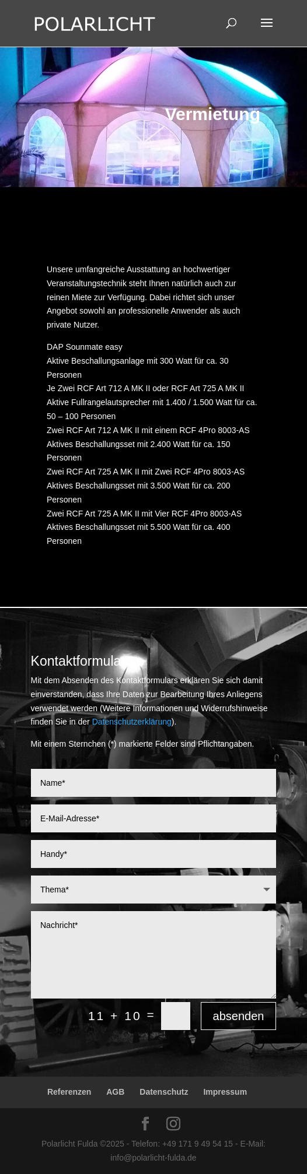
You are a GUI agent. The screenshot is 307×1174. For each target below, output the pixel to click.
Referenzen (69, 1091)
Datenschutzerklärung (132, 721)
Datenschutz (163, 1091)
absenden (238, 1016)
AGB (115, 1091)
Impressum (225, 1091)
